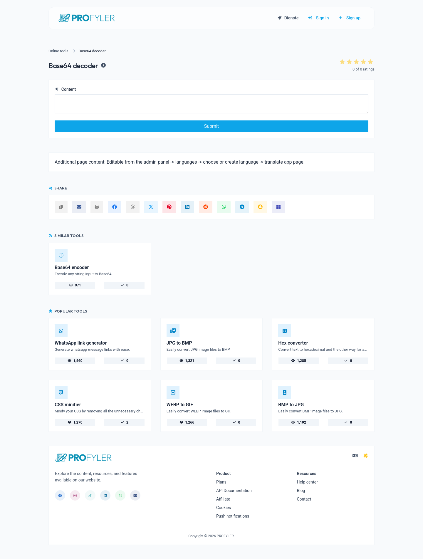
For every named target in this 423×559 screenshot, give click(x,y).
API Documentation (234, 490)
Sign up (349, 18)
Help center (307, 482)
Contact (304, 499)
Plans (221, 482)
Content (65, 89)
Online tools (58, 51)
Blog (301, 490)
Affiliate (223, 499)
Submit (211, 126)
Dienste (287, 18)
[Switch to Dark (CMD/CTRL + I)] (366, 456)
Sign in (318, 18)
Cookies (223, 507)
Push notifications (232, 516)
